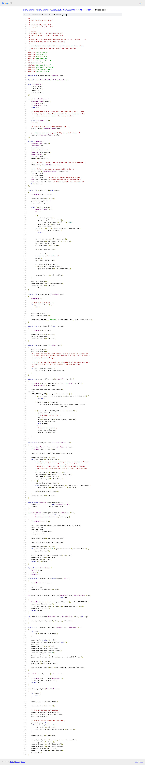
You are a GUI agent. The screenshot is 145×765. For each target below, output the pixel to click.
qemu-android (29, 10)
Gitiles (12, 762)
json (141, 762)
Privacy (17, 762)
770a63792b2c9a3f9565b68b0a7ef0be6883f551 (71, 10)
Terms (23, 762)
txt (136, 762)
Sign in (141, 3)
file (64, 15)
